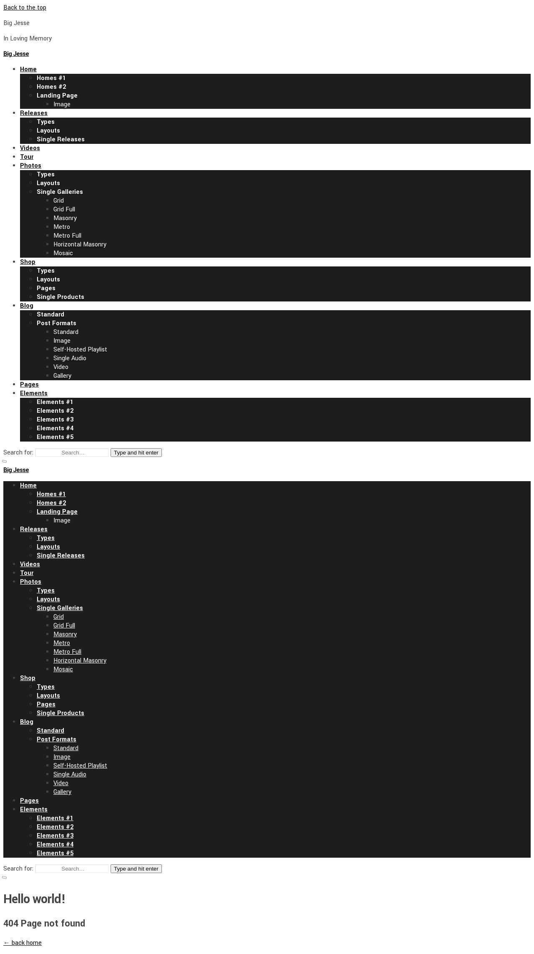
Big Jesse (16, 54)
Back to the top (24, 7)
